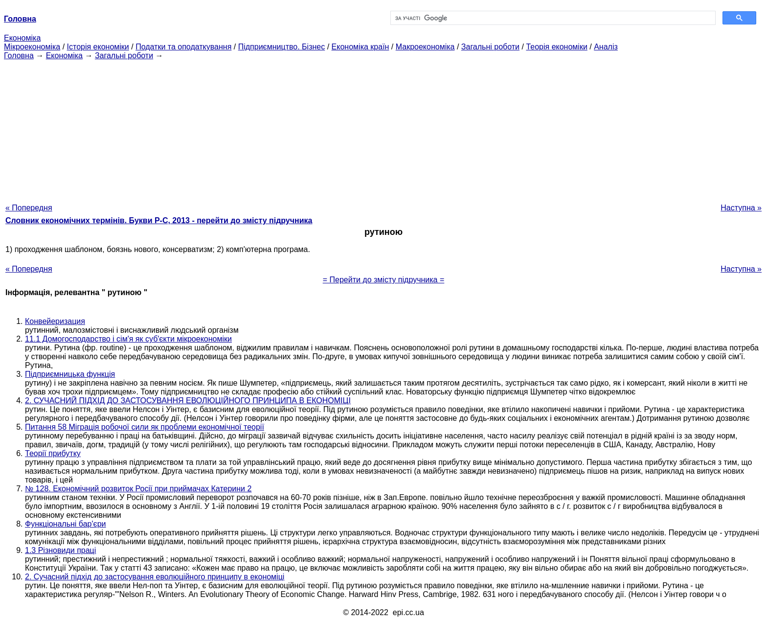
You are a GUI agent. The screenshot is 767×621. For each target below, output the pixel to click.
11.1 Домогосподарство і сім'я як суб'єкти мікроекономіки (128, 339)
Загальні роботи (490, 47)
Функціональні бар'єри (65, 524)
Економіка (22, 38)
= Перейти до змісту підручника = (384, 280)
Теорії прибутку (53, 453)
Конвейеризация (55, 321)
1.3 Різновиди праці (60, 550)
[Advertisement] (383, 128)
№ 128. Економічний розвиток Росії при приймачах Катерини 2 (138, 488)
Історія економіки (98, 47)
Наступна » (741, 208)
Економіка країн (360, 47)
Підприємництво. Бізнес (281, 47)
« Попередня (28, 208)
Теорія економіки (556, 47)
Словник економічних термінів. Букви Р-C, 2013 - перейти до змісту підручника (158, 220)
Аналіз (606, 47)
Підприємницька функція (70, 374)
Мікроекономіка (32, 47)
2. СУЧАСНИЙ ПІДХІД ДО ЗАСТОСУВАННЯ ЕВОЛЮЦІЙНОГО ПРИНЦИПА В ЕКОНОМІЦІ (188, 400)
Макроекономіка (425, 47)
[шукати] (552, 18)
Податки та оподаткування (183, 47)
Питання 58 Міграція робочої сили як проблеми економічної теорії (144, 427)
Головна (19, 55)
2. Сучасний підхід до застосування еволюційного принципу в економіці (154, 577)
